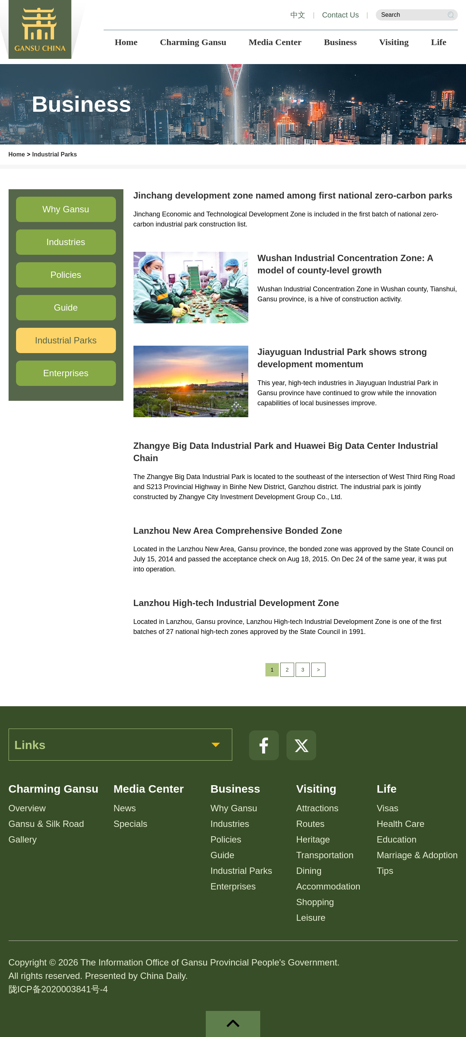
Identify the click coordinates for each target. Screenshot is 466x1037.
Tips (385, 871)
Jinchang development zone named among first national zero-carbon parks (293, 195)
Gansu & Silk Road (46, 824)
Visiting (316, 789)
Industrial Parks (54, 154)
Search (451, 14)
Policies (226, 839)
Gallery (23, 839)
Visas (388, 808)
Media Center (149, 789)
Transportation (325, 855)
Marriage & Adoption (417, 855)
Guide (222, 855)
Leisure (311, 918)
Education (397, 839)
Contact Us (340, 15)
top (233, 1024)
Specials (131, 824)
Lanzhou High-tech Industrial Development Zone (236, 603)
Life (387, 789)
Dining (309, 871)
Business (235, 789)
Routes (310, 824)
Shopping (315, 902)
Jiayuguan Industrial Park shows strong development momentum (342, 358)
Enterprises (233, 886)
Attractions (317, 808)
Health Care (401, 824)
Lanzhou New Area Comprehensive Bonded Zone (238, 531)
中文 (297, 15)
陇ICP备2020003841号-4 (58, 989)
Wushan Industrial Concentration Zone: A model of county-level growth (345, 264)
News (125, 808)
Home (17, 154)
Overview (27, 808)
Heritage (313, 839)
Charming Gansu (54, 789)
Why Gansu (234, 808)
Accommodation (328, 886)
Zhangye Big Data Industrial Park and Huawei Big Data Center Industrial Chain (285, 452)
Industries (230, 824)
